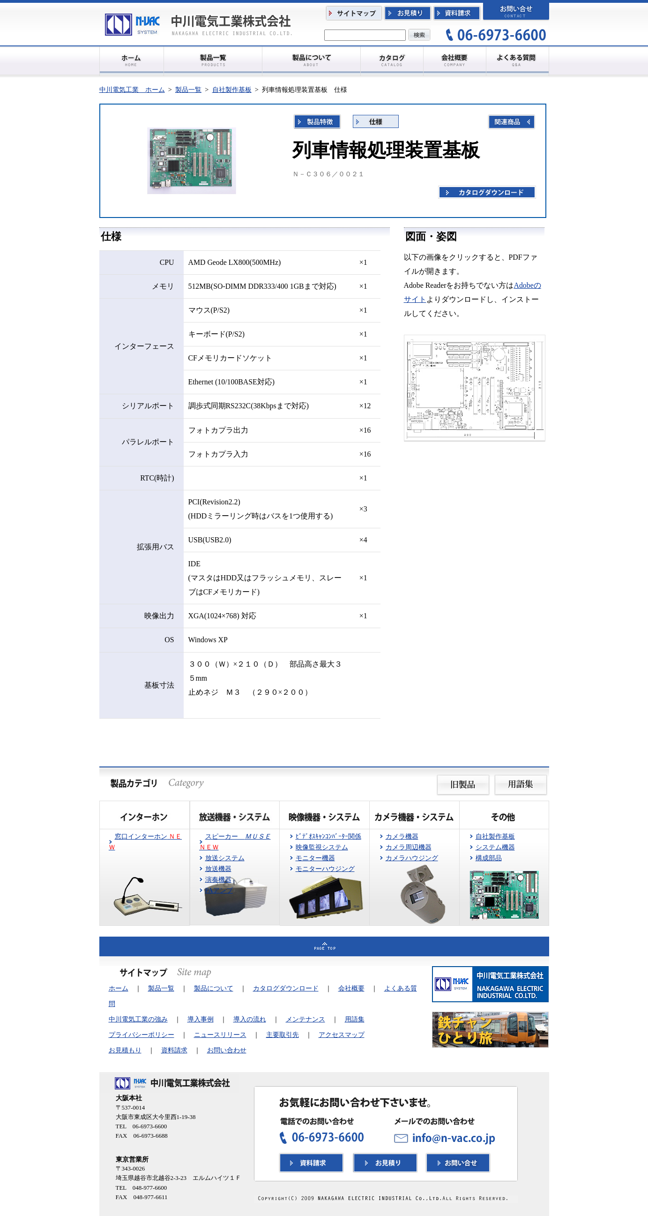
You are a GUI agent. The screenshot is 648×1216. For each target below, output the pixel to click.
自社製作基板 (232, 89)
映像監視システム (322, 847)
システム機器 (495, 847)
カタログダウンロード (286, 988)
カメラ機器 (402, 836)
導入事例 (200, 1019)
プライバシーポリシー (141, 1034)
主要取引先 (282, 1034)
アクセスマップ (342, 1034)
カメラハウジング (412, 858)
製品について (213, 988)
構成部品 (489, 858)
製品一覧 (188, 89)
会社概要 (351, 988)
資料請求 (174, 1050)
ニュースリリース (220, 1034)
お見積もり (125, 1050)
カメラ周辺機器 (409, 847)
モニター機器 (315, 858)
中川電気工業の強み (138, 1019)
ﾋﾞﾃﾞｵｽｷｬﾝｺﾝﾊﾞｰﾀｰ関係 (328, 836)
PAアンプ (219, 890)
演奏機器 (218, 879)
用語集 (355, 1019)
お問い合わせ (226, 1050)
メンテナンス (305, 1019)
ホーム (118, 988)
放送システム (225, 858)
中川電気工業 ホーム (132, 89)
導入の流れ (249, 1019)
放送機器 (218, 868)
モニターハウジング (325, 868)
